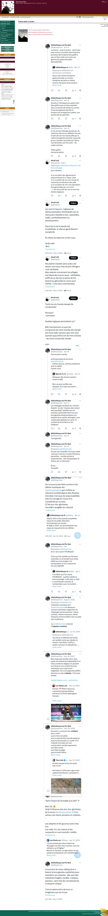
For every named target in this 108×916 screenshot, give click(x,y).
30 (13, 103)
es (105, 1)
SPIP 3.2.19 (91, 913)
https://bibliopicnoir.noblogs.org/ (98, 911)
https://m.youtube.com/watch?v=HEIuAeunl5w (38, 30)
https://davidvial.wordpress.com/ (82, 911)
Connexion (7, 50)
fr (103, 1)
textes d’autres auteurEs (6, 42)
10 (13, 101)
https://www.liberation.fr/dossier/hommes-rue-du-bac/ (40, 32)
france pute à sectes (25, 17)
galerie (3, 28)
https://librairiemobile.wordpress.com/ (64, 911)
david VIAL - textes (15, 17)
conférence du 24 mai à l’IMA (7, 97)
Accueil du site (5, 17)
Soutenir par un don (104, 912)
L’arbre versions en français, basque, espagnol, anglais (7, 86)
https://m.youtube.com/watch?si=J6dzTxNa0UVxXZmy (40, 34)
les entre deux (4, 32)
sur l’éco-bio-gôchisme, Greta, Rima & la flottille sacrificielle (7, 90)
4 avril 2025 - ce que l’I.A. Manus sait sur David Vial (7, 111)
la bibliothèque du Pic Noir (7, 30)
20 (13, 102)
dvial (107, 25)
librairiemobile (21, 2)
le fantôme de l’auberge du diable (6, 93)
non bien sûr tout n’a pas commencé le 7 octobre (6, 99)
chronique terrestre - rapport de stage (7, 84)
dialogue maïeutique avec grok (7, 94)
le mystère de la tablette (6, 91)
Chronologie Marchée (5, 21)
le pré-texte (3, 26)
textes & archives (4, 40)
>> (105, 19)
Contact (7, 48)
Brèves (7, 108)
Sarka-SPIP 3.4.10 (98, 913)
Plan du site (7, 47)
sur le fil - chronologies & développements (6, 35)
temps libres (3, 38)
